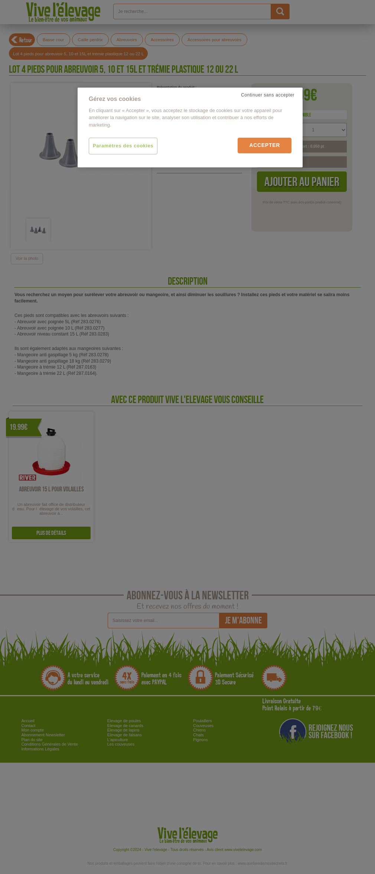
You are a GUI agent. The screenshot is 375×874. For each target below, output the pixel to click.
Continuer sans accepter (267, 95)
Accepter (264, 145)
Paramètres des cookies (123, 145)
